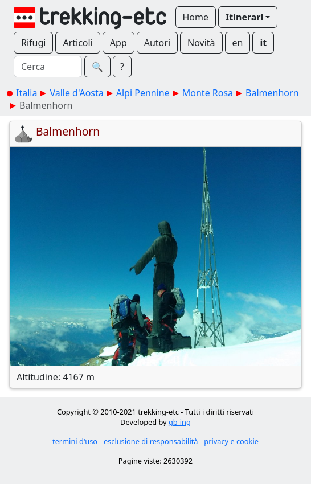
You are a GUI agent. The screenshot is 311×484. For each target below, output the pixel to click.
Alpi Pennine (143, 93)
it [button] (263, 42)
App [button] (118, 42)
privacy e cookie (231, 441)
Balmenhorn (271, 93)
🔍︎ (97, 66)
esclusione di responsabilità (151, 441)
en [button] (237, 42)
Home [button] (196, 17)
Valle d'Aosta (76, 93)
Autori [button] (157, 42)
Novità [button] (201, 42)
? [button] (122, 66)
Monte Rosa (207, 93)
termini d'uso (74, 441)
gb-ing (180, 422)
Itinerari (244, 17)
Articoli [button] (77, 42)
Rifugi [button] (33, 42)
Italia (26, 93)
